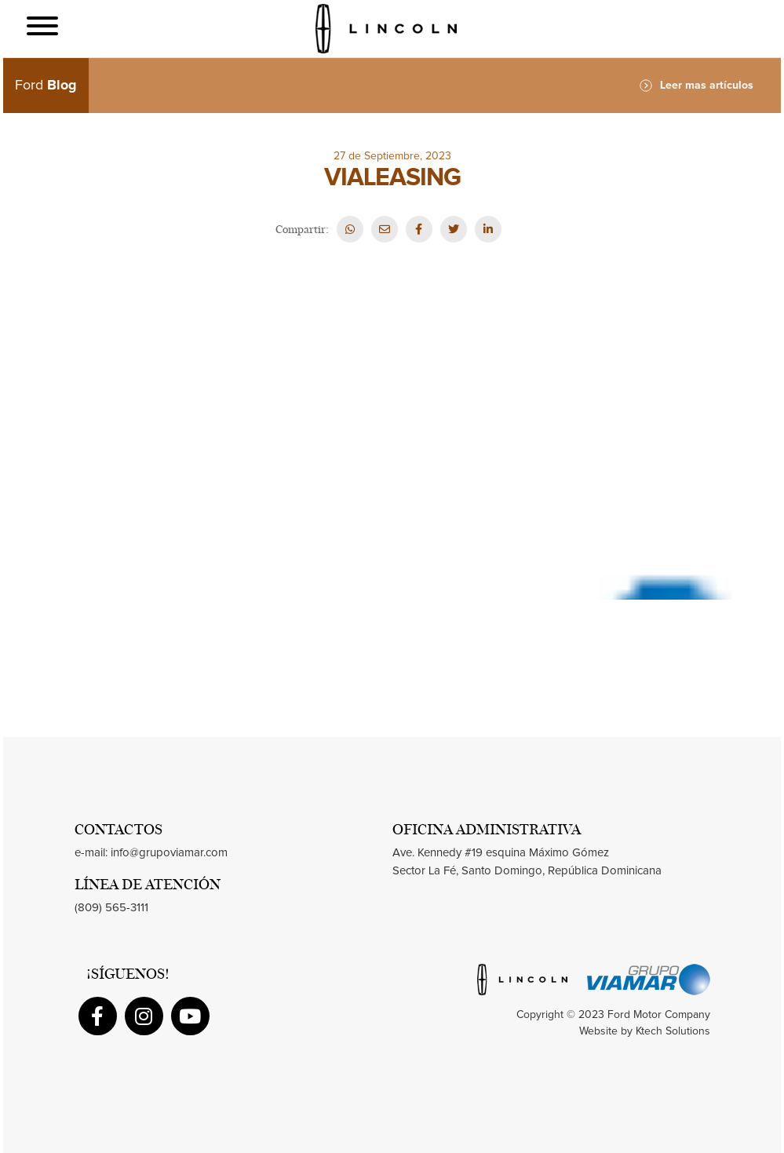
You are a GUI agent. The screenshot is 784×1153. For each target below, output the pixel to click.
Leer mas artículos (696, 85)
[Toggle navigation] (42, 29)
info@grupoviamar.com (169, 853)
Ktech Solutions (673, 1031)
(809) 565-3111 (111, 908)
